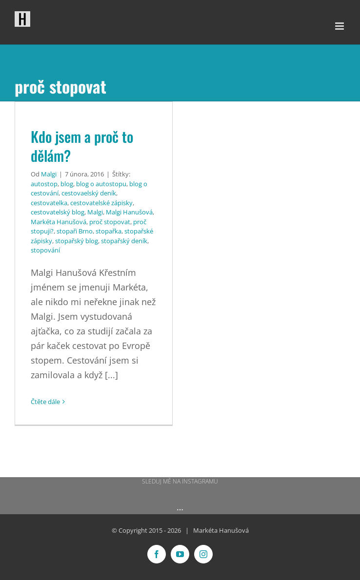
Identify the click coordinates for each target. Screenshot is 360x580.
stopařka (108, 231)
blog (66, 183)
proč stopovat (109, 221)
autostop (44, 183)
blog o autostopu (101, 183)
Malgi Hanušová (129, 212)
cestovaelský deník (88, 193)
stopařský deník (124, 240)
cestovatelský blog (57, 212)
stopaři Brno (75, 231)
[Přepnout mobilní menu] (340, 26)
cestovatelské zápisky (101, 202)
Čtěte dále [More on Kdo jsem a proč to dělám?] (45, 401)
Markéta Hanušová (58, 221)
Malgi (49, 174)
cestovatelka (49, 202)
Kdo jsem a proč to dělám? (82, 146)
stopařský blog (76, 240)
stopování (45, 250)
